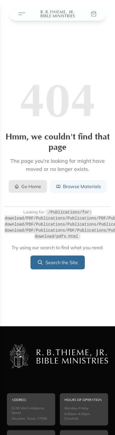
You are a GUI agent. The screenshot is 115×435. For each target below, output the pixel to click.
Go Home (27, 186)
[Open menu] (21, 14)
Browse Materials (78, 186)
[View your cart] (94, 14)
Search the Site (57, 262)
